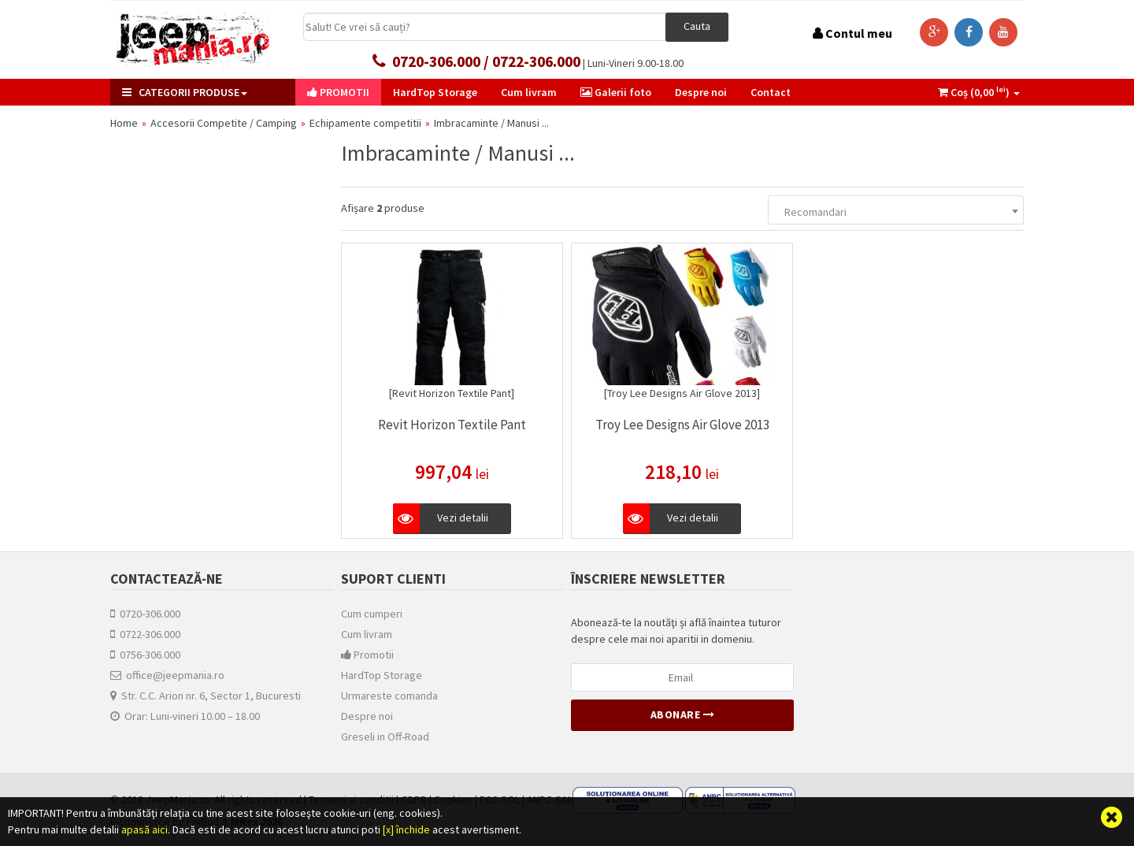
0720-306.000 (145, 614)
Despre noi (367, 716)
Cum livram (366, 634)
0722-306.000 (145, 634)
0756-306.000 (145, 654)
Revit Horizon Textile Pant (452, 424)
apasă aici (144, 829)
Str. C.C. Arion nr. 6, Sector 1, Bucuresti (205, 695)
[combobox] (896, 209)
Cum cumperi (371, 614)
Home (124, 123)
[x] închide (406, 829)
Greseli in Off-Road (385, 736)
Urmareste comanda (389, 695)
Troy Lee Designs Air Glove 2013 (682, 424)
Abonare (682, 714)
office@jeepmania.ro (167, 675)
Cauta (697, 26)
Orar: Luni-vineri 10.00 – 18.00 (185, 716)
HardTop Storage (381, 675)
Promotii (367, 654)
